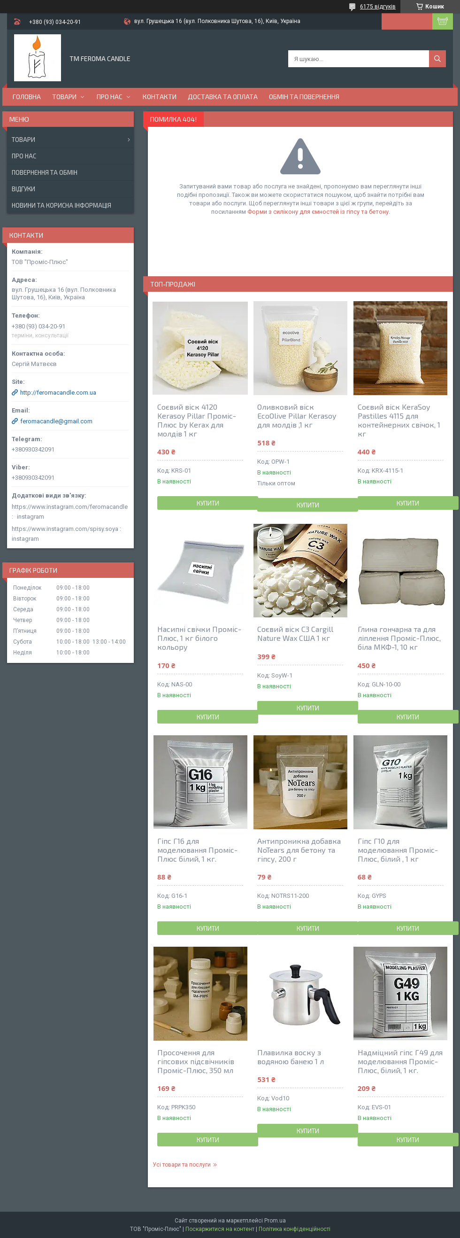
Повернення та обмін (44, 172)
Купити (208, 503)
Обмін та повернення (304, 97)
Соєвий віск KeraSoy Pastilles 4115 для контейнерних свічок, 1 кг (399, 420)
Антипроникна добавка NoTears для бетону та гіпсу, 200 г (299, 849)
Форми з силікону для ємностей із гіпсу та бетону (318, 211)
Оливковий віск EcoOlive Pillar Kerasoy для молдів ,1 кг (296, 415)
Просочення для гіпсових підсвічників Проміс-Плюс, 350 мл (195, 1061)
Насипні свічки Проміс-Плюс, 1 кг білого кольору (199, 637)
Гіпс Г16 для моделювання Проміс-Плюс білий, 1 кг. (197, 849)
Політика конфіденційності (294, 1229)
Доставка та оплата (223, 97)
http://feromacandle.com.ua (58, 392)
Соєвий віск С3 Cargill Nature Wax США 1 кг (295, 633)
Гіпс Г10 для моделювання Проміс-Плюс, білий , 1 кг (398, 849)
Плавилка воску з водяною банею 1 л (290, 1057)
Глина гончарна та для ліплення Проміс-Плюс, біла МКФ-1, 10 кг (399, 637)
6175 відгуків (378, 6)
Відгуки (23, 189)
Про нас (110, 97)
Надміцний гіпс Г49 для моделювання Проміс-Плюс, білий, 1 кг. (400, 1061)
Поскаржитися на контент (219, 1229)
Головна (27, 97)
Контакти (159, 97)
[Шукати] (437, 58)
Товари (64, 97)
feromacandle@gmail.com (56, 421)
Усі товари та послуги (182, 1165)
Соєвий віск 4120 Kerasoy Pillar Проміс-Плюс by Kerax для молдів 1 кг (196, 420)
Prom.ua (275, 1220)
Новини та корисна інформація (61, 205)
